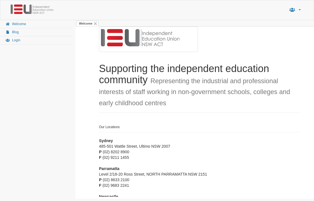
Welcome (86, 23)
